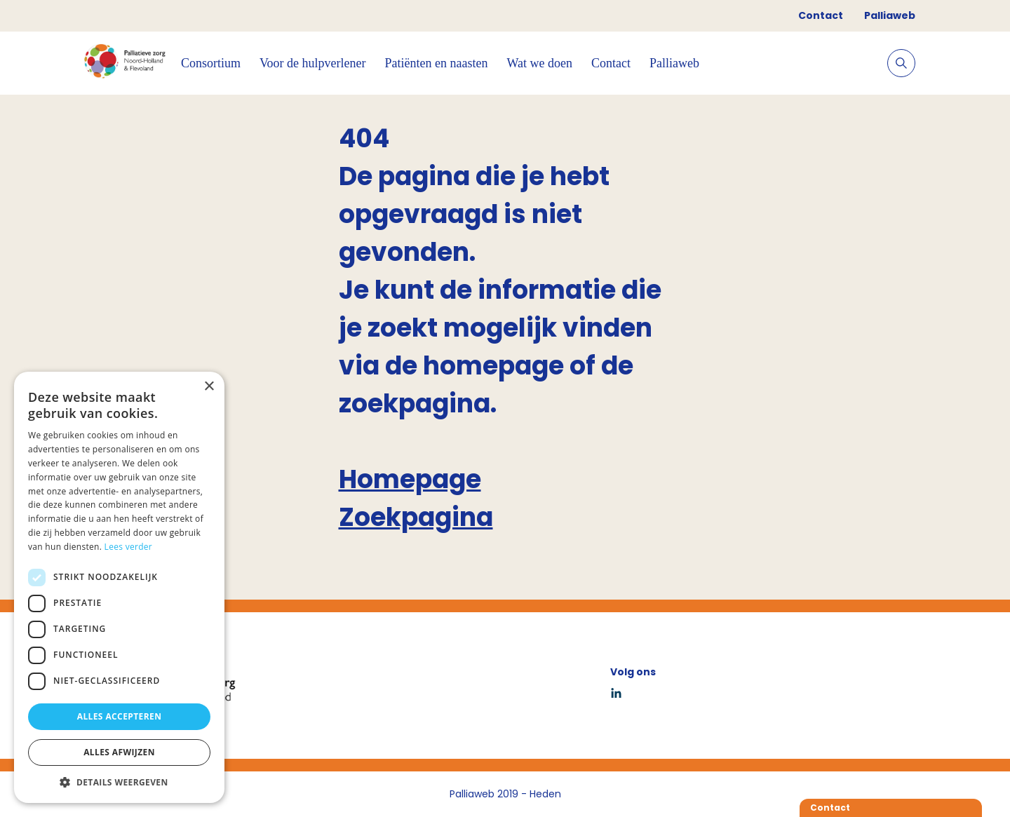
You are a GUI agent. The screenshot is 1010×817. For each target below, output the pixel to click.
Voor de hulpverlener (313, 63)
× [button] (208, 387)
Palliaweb (889, 15)
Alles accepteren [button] (119, 716)
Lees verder (129, 547)
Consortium (211, 63)
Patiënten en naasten (436, 63)
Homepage (410, 479)
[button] (119, 782)
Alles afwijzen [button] (119, 752)
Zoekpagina (416, 517)
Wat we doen (540, 63)
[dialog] (119, 587)
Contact (820, 15)
